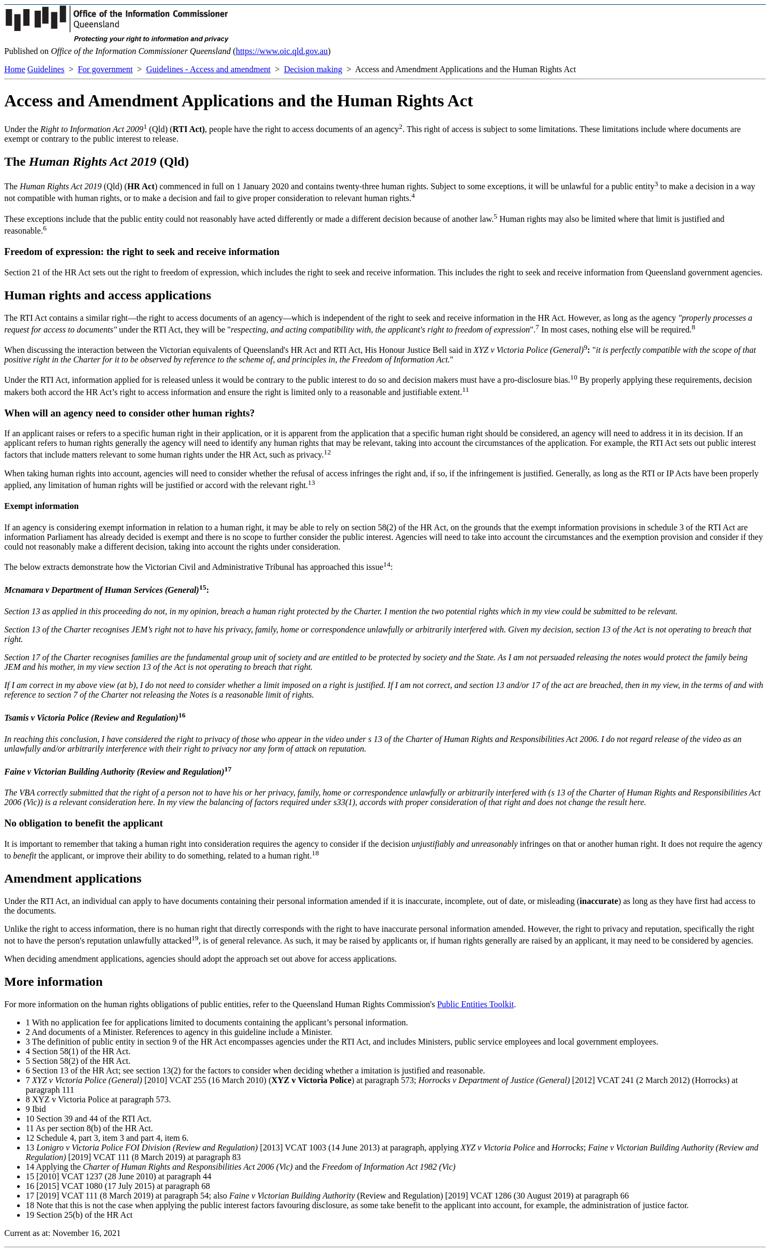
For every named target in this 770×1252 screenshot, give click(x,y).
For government (105, 69)
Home (14, 69)
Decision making (313, 69)
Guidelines (45, 69)
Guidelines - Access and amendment (208, 69)
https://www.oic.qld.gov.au (282, 51)
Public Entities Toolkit (475, 1004)
